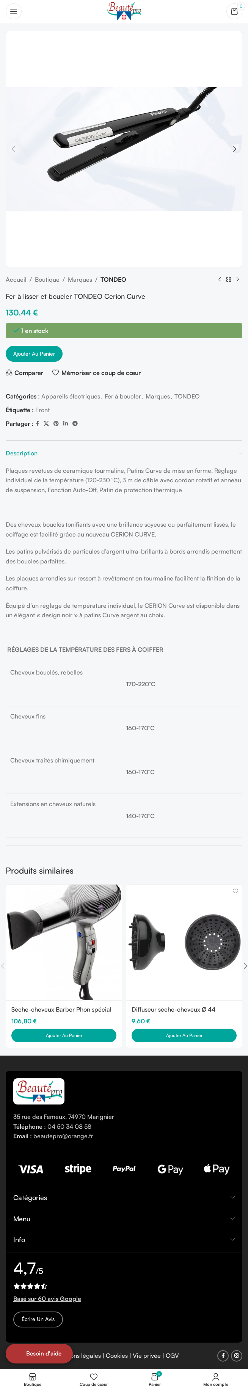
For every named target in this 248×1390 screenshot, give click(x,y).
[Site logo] (124, 10)
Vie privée (147, 1355)
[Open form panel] (39, 1353)
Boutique (47, 279)
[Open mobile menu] (13, 11)
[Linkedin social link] (65, 424)
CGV (172, 1355)
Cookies (117, 1355)
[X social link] (46, 424)
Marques (80, 279)
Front (42, 410)
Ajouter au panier (34, 353)
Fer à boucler (123, 396)
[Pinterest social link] (56, 424)
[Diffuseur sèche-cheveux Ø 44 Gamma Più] (184, 942)
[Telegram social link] (75, 424)
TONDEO (113, 279)
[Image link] (39, 1091)
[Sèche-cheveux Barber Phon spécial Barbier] (64, 942)
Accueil (16, 279)
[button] (13, 149)
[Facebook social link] (37, 424)
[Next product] (237, 279)
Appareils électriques (70, 396)
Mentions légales (78, 1355)
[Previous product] (219, 279)
